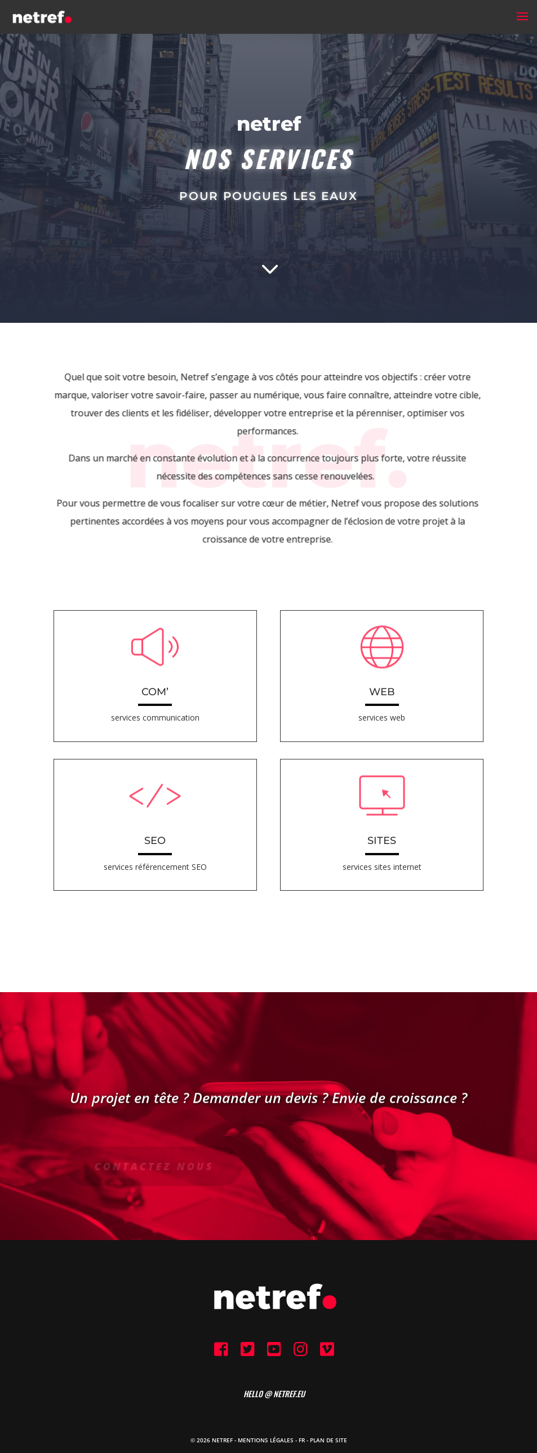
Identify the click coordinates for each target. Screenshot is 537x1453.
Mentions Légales (266, 1440)
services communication (155, 717)
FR (302, 1440)
